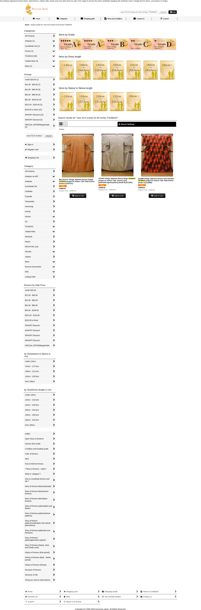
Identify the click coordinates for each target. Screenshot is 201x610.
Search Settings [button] (126, 124)
